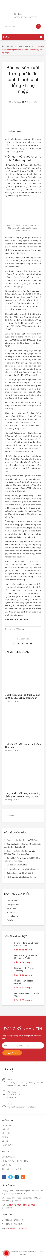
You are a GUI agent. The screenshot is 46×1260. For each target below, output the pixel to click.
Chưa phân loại (13, 904)
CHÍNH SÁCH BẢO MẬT (12, 1224)
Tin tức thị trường (25, 46)
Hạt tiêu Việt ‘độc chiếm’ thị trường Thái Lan (23, 745)
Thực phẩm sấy (13, 916)
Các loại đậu (12, 901)
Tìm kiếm (38, 26)
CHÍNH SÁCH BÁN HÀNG (12, 1220)
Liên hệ (5, 1141)
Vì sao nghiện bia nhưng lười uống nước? (23, 869)
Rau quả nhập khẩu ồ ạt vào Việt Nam (22, 840)
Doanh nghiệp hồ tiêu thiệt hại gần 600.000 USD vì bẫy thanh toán (22, 696)
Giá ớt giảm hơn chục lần (17, 865)
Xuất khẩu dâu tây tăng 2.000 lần (20, 873)
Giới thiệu (6, 1129)
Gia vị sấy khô (12, 908)
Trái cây (10, 920)
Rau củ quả (11, 912)
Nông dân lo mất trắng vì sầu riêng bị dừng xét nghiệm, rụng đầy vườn (22, 795)
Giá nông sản (8, 1157)
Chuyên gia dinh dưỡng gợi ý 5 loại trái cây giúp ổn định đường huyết (22, 845)
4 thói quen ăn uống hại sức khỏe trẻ (21, 877)
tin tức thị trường (17, 629)
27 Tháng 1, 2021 (29, 102)
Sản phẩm (6, 1133)
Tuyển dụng (7, 1145)
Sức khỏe (6, 1165)
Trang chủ (9, 46)
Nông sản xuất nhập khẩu (15, 1161)
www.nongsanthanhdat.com (22, 1228)
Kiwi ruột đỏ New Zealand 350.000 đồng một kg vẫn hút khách (22, 859)
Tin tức (5, 1137)
